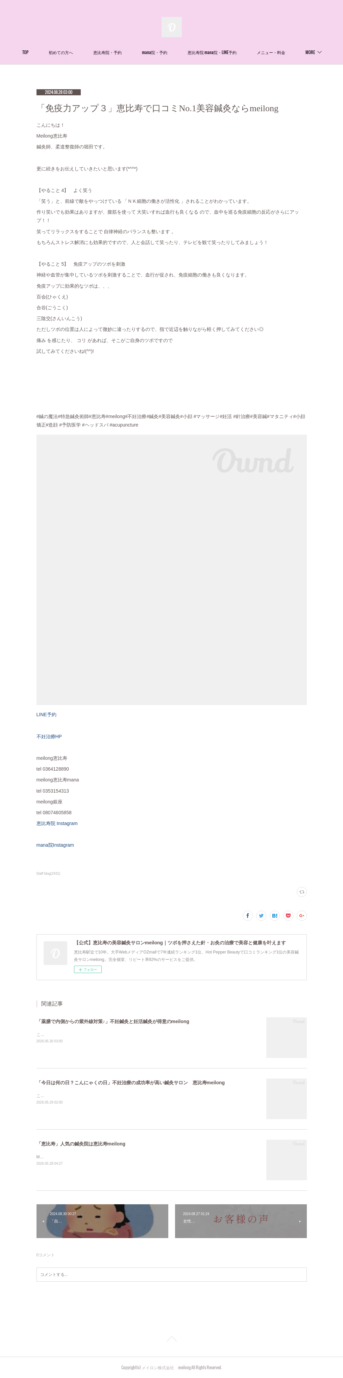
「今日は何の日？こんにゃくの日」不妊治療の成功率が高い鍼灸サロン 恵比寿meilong (130, 1082)
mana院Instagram (55, 845)
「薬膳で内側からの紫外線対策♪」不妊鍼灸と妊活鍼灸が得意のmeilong (113, 1021)
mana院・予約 (179, 52)
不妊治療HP (49, 736)
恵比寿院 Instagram (57, 823)
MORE (286, 52)
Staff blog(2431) (48, 873)
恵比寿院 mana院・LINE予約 (236, 52)
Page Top (171, 1340)
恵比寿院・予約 (132, 52)
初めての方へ (85, 52)
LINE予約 (46, 714)
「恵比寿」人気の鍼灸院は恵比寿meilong (81, 1143)
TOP (50, 52)
